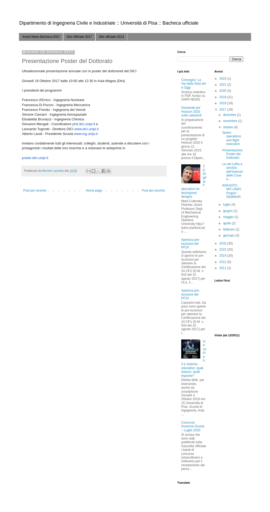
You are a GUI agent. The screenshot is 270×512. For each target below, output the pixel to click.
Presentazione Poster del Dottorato (232, 154)
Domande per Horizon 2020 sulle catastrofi (191, 111)
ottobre (228, 127)
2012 (223, 262)
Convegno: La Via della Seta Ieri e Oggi (193, 83)
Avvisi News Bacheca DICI (41, 37)
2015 (223, 249)
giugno (228, 211)
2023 (223, 78)
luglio (227, 204)
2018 (223, 103)
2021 (223, 85)
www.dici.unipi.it (86, 129)
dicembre (230, 115)
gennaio (229, 235)
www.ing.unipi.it (86, 134)
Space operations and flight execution (231, 138)
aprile (227, 223)
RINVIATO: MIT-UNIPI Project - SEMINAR (231, 191)
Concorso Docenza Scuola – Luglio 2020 (192, 426)
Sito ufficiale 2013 (111, 37)
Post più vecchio (153, 190)
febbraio (229, 229)
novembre (230, 121)
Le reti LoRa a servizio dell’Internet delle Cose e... (232, 171)
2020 (223, 91)
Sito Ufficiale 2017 (79, 37)
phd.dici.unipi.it (83, 124)
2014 (223, 255)
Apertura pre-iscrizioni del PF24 (190, 243)
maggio (228, 217)
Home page (94, 190)
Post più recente (34, 190)
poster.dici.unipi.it (35, 158)
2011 (223, 268)
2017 (223, 109)
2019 (223, 97)
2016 (223, 243)
